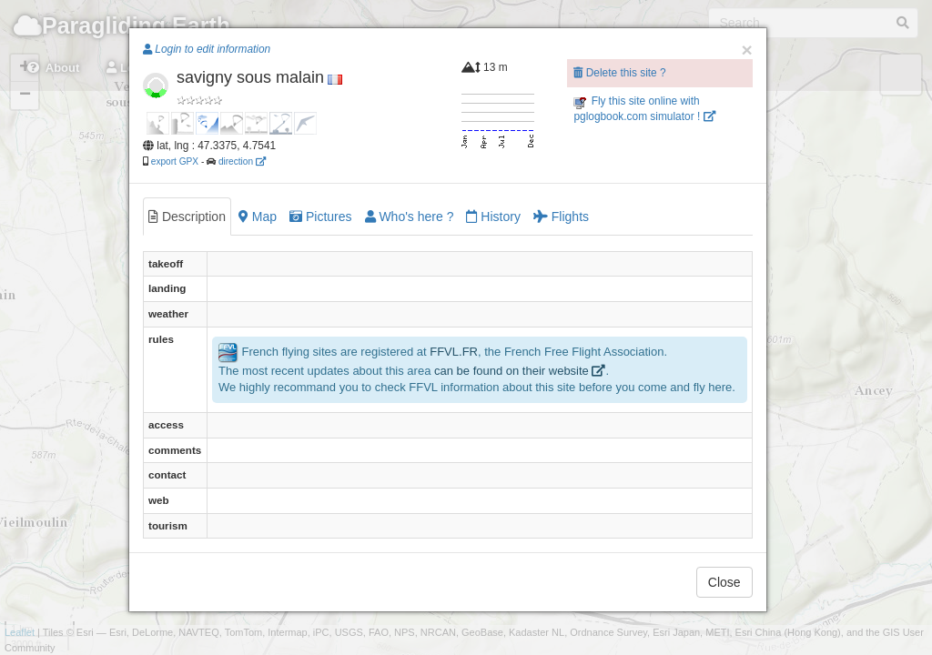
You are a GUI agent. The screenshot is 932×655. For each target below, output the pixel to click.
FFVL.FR (454, 351)
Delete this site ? (619, 72)
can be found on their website (519, 371)
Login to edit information (206, 49)
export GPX (174, 161)
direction (242, 161)
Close (724, 582)
